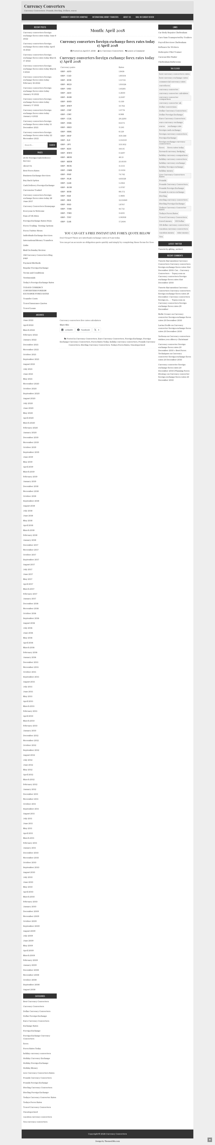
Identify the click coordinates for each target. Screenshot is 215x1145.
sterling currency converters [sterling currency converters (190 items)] (173, 200)
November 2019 (31, 442)
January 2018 (29, 540)
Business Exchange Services (36, 175)
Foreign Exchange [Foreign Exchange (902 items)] (167, 138)
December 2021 (30, 345)
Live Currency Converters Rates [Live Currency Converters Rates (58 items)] (172, 176)
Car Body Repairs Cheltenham (172, 32)
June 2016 (28, 633)
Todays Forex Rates (120, 345)
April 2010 (28, 892)
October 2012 (29, 745)
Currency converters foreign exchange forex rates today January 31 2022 (37, 91)
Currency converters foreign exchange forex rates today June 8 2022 (39, 35)
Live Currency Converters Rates (38, 1073)
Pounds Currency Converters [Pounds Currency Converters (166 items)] (173, 184)
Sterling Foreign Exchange (36, 1092)
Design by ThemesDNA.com (107, 1141)
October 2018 (29, 496)
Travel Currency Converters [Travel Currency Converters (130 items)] (173, 217)
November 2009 (31, 916)
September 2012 (31, 750)
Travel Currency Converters (37, 1107)
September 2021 (31, 359)
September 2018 (31, 501)
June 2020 (28, 408)
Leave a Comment (136, 51)
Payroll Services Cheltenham (172, 42)
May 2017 (27, 579)
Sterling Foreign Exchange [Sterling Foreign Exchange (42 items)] (172, 204)
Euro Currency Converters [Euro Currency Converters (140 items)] (172, 118)
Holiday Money (30, 1068)
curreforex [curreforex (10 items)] (164, 85)
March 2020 (29, 423)
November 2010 (31, 858)
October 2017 (29, 555)
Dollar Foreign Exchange (35, 1016)
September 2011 (31, 809)
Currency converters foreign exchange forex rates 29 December (172, 306)
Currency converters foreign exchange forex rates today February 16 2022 (37, 80)
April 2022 (28, 325)
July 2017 (27, 569)
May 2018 (27, 520)
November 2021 (31, 349)
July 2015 (27, 687)
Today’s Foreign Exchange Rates (38, 282)
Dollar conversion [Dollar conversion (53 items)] (167, 107)
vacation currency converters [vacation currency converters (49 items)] (173, 229)
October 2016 (29, 613)
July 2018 (27, 511)
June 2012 (28, 765)
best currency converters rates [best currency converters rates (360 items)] (174, 74)
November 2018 (31, 491)
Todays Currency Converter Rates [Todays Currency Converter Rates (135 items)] (172, 208)
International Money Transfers (105, 16)
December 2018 (30, 486)
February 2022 (30, 335)
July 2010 (28, 877)
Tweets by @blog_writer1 (170, 249)
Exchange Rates (30, 1026)
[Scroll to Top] (210, 1140)
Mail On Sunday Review (145, 16)
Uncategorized (137, 345)
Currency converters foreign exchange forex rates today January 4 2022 (37, 113)
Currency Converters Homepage (74, 16)
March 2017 (28, 589)
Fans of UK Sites (31, 216)
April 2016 (28, 643)
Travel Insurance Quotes (35, 303)
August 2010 (29, 872)
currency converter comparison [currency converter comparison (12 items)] (168, 98)
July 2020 (28, 403)
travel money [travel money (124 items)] (165, 221)
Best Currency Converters (36, 1001)
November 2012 (31, 740)
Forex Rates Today (100, 342)
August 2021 (29, 364)
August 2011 (29, 813)
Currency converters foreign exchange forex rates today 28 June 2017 (37, 198)
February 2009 (30, 960)
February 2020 (30, 428)
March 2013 (28, 721)
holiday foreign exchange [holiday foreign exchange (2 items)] (171, 167)
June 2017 (28, 574)
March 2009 (29, 955)
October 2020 (30, 388)
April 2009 (28, 950)
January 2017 (29, 599)
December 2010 (31, 853)
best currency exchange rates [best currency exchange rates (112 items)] (173, 78)
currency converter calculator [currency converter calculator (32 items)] (173, 93)
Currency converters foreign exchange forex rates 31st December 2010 (172, 279)
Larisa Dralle (164, 325)
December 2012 (30, 735)
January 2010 (29, 906)
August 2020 (29, 398)
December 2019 (30, 437)
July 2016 (27, 628)
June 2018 (28, 516)
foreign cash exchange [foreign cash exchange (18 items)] (170, 130)
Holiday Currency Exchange (36, 1058)
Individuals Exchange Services (37, 235)
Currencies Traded (32, 190)
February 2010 (30, 902)
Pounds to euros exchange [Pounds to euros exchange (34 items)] (171, 192)
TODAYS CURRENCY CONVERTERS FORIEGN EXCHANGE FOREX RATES (36, 290)
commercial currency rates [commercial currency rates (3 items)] (172, 82)
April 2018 (28, 525)
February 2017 (30, 594)
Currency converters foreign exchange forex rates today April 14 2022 (39, 46)
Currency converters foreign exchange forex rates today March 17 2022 (39, 58)
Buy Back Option (31, 180)
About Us (127, 16)
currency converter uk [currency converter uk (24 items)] (170, 103)
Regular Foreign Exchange (36, 268)
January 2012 (29, 789)
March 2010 (29, 897)
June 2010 (28, 882)
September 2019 (31, 452)
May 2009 (28, 945)
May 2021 (27, 379)
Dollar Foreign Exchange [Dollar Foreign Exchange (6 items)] (171, 115)
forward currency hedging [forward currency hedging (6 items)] (172, 151)
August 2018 (29, 506)
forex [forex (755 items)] (161, 147)
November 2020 (31, 384)
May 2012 (27, 770)
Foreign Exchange (133, 339)
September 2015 (31, 677)
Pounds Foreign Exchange (35, 1083)
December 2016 (30, 603)
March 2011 (28, 838)
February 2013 (30, 726)
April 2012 (28, 774)
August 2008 (29, 989)
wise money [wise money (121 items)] (183, 233)
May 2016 (27, 638)
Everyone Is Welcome (33, 211)
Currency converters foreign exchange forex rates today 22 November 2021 (37, 135)
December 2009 (31, 911)
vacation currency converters (37, 1117)
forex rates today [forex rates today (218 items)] (175, 147)
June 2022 (28, 320)
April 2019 (28, 467)
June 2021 (28, 374)
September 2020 (31, 393)
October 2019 (29, 447)
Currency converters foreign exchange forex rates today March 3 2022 (39, 69)
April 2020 (28, 418)
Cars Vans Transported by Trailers (175, 37)
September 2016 (31, 618)
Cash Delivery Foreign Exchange (38, 185)
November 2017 (31, 550)
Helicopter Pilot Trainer (170, 52)
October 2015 (29, 672)
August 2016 (29, 623)
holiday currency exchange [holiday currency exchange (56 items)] (172, 163)
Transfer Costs (30, 298)
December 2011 (30, 794)
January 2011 (29, 848)
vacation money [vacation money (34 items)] (166, 233)
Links (25, 245)
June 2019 (28, 457)
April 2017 (28, 584)
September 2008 (31, 985)
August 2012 (29, 755)
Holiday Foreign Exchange (35, 1063)
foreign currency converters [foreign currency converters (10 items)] (173, 134)
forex (25, 1044)
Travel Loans (29, 308)
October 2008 (30, 980)
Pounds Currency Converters (37, 1078)
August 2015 (29, 682)
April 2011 (28, 833)
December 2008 (31, 970)
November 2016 (31, 608)
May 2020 (28, 413)
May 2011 (27, 828)
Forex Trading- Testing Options (38, 226)
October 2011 (29, 804)
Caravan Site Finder (167, 57)
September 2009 (31, 926)
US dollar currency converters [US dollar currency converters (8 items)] (174, 225)
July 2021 (27, 369)
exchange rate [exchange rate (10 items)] (174, 126)
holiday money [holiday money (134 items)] (166, 171)
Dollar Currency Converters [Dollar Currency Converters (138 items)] (172, 111)
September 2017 (31, 559)
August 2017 (29, 564)
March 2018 (28, 530)
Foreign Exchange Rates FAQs (37, 221)
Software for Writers (168, 47)
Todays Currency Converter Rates (39, 1097)
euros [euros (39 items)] (162, 126)
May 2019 (27, 462)
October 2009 (30, 921)
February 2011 (30, 843)
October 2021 (29, 354)
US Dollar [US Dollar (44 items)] (179, 221)
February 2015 (30, 711)
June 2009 (28, 941)
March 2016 (28, 647)
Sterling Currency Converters (95, 345)
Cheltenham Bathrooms (169, 62)
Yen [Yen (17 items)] (161, 237)
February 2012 (30, 784)
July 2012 (27, 760)
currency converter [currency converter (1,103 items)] (168, 89)
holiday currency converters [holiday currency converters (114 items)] (173, 159)
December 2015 (30, 662)
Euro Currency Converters (111, 339)
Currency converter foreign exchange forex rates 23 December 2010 (174, 317)
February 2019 (30, 477)
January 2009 (30, 965)
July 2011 (27, 818)
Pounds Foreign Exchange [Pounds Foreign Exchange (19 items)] (171, 188)
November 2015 (31, 667)
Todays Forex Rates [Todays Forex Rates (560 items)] (168, 213)
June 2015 (28, 691)
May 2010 (28, 887)
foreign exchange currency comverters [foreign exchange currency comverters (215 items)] (172, 143)
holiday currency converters (124, 342)
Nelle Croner (164, 314)
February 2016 (30, 652)
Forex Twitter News (33, 231)
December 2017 (30, 545)
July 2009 (28, 936)
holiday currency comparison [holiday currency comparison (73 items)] (173, 155)
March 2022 (29, 330)
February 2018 (30, 535)
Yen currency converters (35, 1122)
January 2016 (29, 657)
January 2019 (29, 481)
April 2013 (28, 716)
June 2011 (28, 823)
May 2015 (27, 696)
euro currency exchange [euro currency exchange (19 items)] (171, 122)
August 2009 (29, 931)
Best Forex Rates (31, 171)
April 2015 (28, 701)
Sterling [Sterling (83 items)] (163, 196)
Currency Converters (44, 6)
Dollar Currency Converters (36, 1011)
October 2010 (29, 862)
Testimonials (29, 278)
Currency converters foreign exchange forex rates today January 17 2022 (37, 102)
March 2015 (28, 706)
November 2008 (31, 975)
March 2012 (28, 779)
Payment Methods (32, 263)
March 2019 (28, 472)
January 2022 (29, 340)
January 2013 (29, 731)
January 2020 (30, 432)
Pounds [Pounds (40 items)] (162, 180)
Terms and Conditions (33, 273)
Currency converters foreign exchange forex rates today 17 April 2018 (107, 43)
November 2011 (30, 799)
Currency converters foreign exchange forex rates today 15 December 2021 (37, 124)
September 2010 (31, 867)
